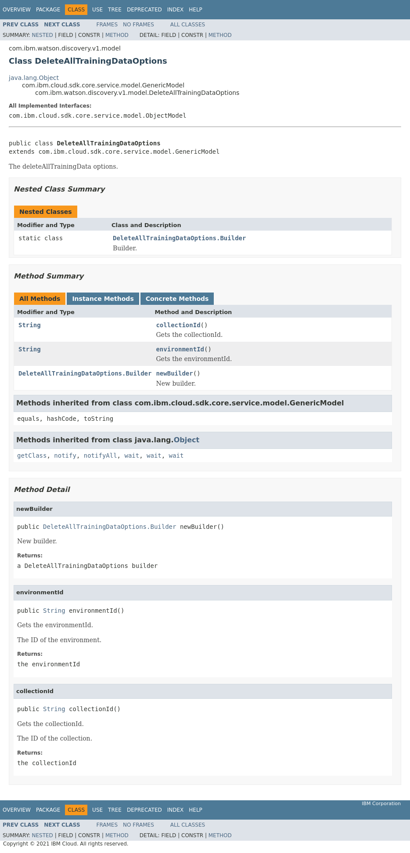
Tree (115, 10)
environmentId (180, 349)
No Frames (138, 25)
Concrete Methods (177, 298)
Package (48, 10)
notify (65, 455)
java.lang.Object (34, 77)
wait (131, 455)
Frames (107, 25)
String (29, 325)
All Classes (187, 25)
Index (175, 10)
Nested (42, 35)
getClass (32, 455)
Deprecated (144, 10)
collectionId (178, 325)
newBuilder (174, 373)
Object (187, 440)
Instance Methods (102, 298)
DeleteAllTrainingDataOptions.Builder (179, 238)
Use (97, 10)
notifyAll (100, 455)
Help (195, 10)
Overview (17, 10)
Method (117, 35)
